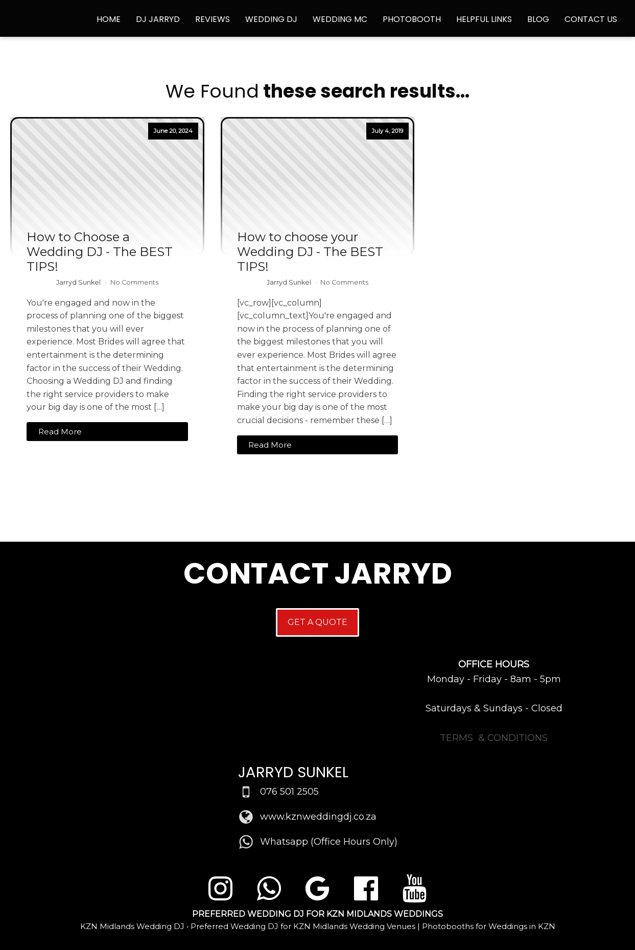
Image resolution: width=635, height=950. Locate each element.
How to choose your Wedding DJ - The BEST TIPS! (310, 252)
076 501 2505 (289, 791)
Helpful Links (484, 19)
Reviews (212, 19)
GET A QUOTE (317, 622)
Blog (538, 19)
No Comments (134, 282)
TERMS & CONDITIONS (494, 738)
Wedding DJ (271, 19)
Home (109, 19)
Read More (60, 431)
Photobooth (412, 19)
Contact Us (591, 19)
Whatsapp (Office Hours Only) (328, 841)
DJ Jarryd (158, 19)
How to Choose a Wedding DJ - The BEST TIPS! (100, 252)
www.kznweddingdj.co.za (318, 816)
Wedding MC (340, 19)
